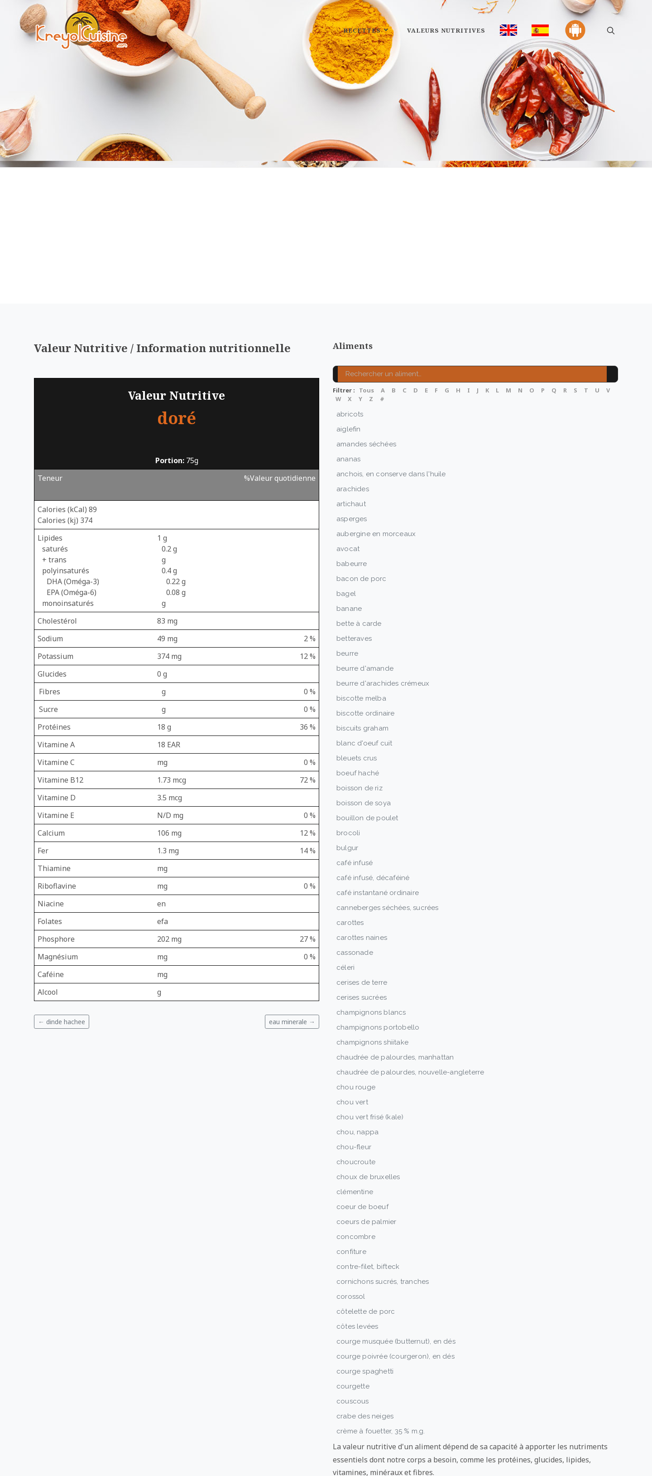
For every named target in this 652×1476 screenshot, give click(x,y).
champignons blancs (371, 967)
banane (349, 564)
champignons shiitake (372, 997)
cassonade (354, 908)
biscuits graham (362, 683)
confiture (351, 1207)
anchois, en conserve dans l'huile (391, 429)
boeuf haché (357, 728)
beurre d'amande (364, 623)
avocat (348, 504)
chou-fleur (353, 1102)
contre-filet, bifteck (367, 1222)
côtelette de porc (365, 1267)
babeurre (351, 519)
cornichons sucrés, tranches (382, 1237)
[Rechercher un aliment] (475, 329)
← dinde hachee (61, 977)
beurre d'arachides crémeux (382, 638)
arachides (352, 444)
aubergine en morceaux (376, 489)
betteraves (354, 594)
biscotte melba (361, 653)
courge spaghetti (364, 1326)
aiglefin (348, 384)
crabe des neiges (364, 1371)
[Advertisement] (326, 190)
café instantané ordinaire (377, 848)
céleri (345, 923)
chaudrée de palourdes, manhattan (395, 1012)
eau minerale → (292, 977)
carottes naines (361, 893)
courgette (352, 1341)
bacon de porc (361, 534)
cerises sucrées (361, 953)
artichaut (351, 459)
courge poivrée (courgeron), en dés (395, 1311)
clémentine (354, 1147)
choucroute (355, 1117)
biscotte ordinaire (365, 668)
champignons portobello (377, 982)
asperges (351, 474)
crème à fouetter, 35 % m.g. (380, 1386)
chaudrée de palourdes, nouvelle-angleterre (410, 1027)
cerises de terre (361, 938)
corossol (350, 1252)
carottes (350, 878)
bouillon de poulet (367, 773)
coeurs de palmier (366, 1177)
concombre (355, 1192)
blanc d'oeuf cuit (364, 698)
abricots (350, 369)
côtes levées (357, 1282)
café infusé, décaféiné (372, 833)
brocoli (348, 788)
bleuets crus (356, 713)
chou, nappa (357, 1087)
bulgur (347, 803)
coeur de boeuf (362, 1162)
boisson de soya (363, 758)
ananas (348, 414)
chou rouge (355, 1042)
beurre (347, 609)
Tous (366, 345)
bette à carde (359, 579)
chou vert (352, 1057)
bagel (346, 549)
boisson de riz (359, 743)
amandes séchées (366, 399)
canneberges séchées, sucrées (387, 863)
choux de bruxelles (368, 1132)
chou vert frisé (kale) (369, 1072)
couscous (352, 1356)
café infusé (354, 818)
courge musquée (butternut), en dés (395, 1296)
